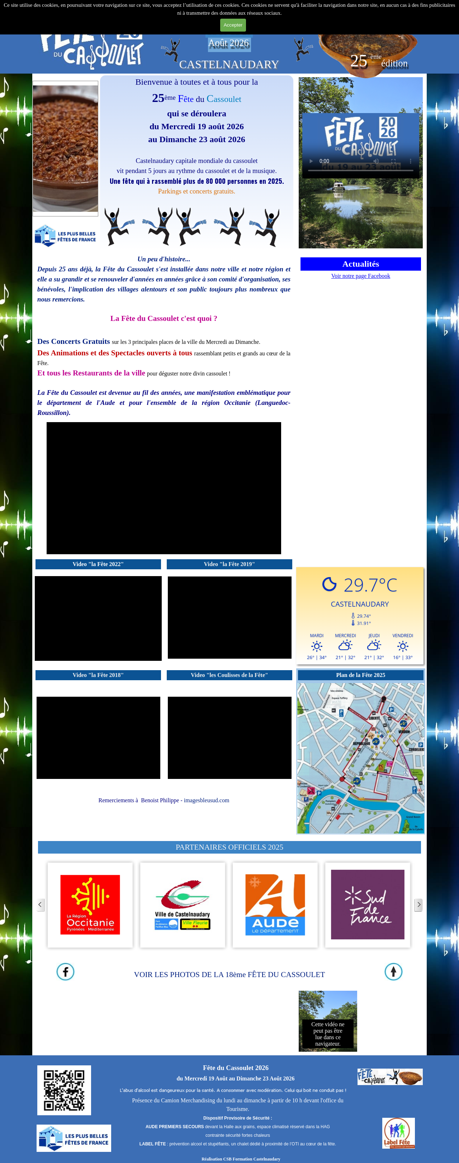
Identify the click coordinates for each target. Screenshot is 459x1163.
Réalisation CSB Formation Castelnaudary (241, 1159)
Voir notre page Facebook (361, 276)
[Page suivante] (418, 905)
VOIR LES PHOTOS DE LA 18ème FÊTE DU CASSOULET (229, 974)
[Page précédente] (40, 905)
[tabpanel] (92, 38)
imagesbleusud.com (207, 800)
